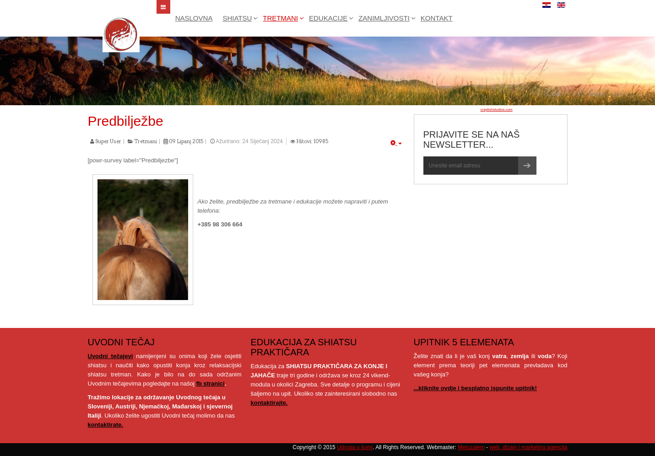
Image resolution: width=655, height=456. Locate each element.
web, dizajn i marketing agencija (528, 447)
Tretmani (280, 18)
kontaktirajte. (269, 402)
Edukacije (328, 18)
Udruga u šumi (355, 447)
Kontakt (437, 18)
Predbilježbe (125, 121)
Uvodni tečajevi (110, 356)
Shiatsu (237, 18)
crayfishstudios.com (497, 109)
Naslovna (194, 18)
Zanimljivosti (384, 18)
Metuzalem (471, 447)
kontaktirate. (105, 424)
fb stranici (210, 383)
